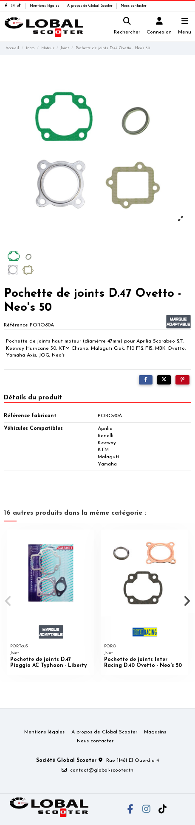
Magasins (155, 732)
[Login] (159, 27)
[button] (8, 601)
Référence (16, 325)
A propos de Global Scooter (90, 6)
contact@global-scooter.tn (101, 770)
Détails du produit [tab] (33, 397)
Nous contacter (134, 6)
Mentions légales (45, 6)
